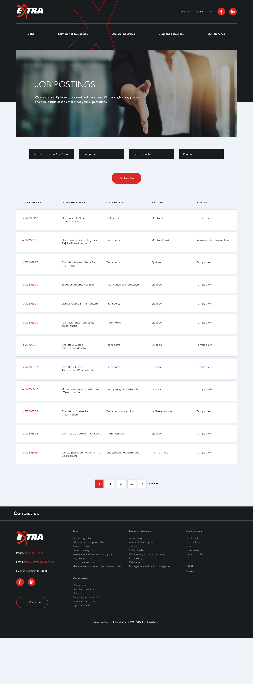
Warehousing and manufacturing (147, 554)
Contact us (184, 11)
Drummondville (194, 554)
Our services (80, 578)
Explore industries (123, 34)
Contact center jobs (84, 562)
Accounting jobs (82, 538)
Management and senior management (150, 566)
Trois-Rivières (193, 550)
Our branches (216, 34)
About (199, 11)
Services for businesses (73, 34)
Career (190, 571)
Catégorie (115, 202)
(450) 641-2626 (34, 553)
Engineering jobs (82, 558)
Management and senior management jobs (97, 566)
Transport (134, 546)
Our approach (80, 585)
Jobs (31, 34)
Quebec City (193, 542)
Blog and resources (171, 34)
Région (157, 202)
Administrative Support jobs (88, 542)
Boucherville (192, 538)
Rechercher (126, 178)
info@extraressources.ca (39, 562)
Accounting (135, 538)
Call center (135, 562)
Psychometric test (82, 605)
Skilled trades (136, 550)
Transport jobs (81, 546)
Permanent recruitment (85, 601)
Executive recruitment (85, 589)
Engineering (136, 558)
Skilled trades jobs (83, 550)
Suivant (153, 483)
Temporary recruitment (85, 597)
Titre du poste (73, 202)
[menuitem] (210, 11)
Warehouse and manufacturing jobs (92, 554)
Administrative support (142, 542)
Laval (188, 546)
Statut (202, 202)
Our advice (79, 593)
